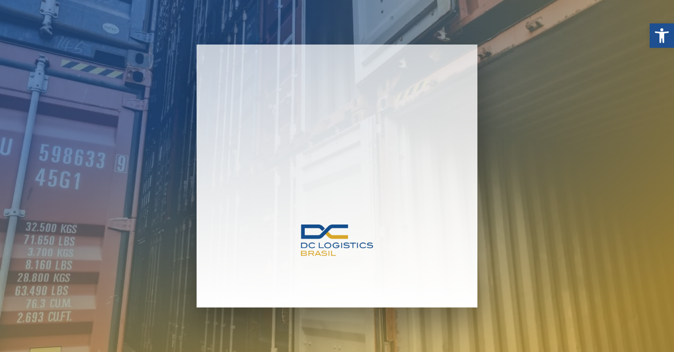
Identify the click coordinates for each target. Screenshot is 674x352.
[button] (662, 35)
